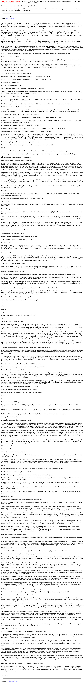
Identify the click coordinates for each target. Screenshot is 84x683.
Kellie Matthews (9, 18)
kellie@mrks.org (13, 681)
